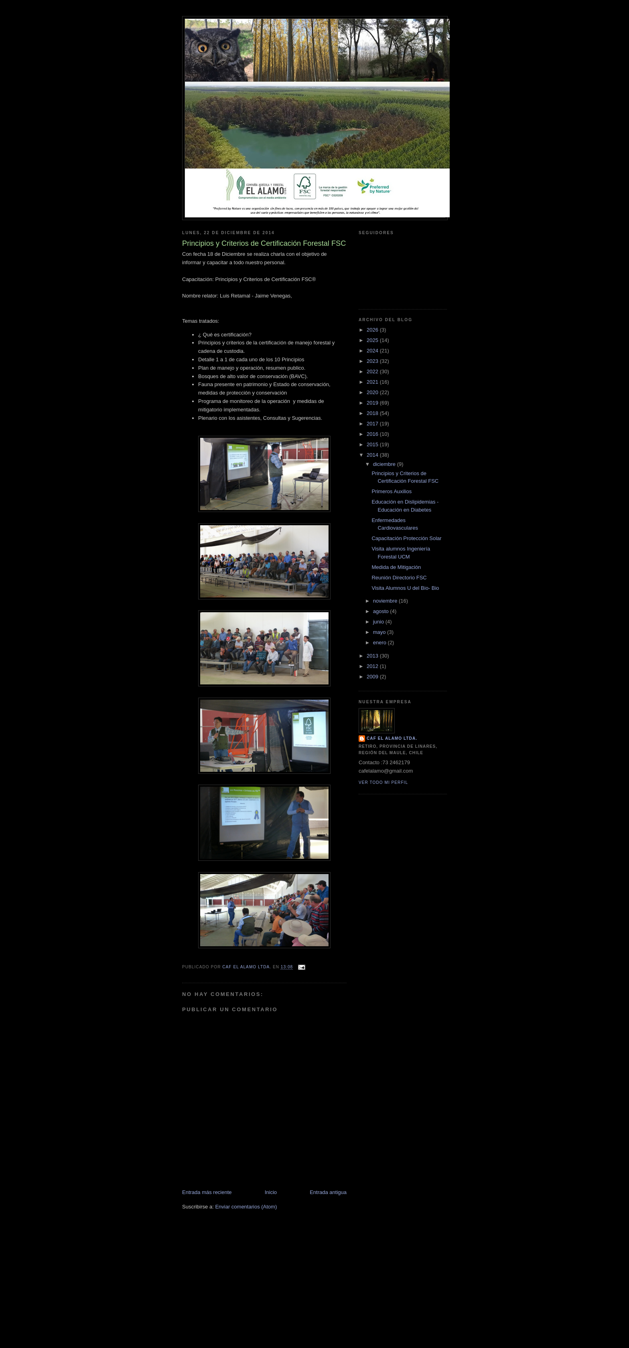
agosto (381, 611)
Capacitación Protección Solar (406, 538)
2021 (373, 382)
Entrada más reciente (207, 1192)
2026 (373, 330)
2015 (373, 444)
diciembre (385, 464)
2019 (373, 403)
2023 (373, 361)
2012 (373, 666)
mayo (380, 632)
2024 (373, 351)
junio (379, 622)
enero (380, 643)
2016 (373, 434)
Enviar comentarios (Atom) (246, 1207)
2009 (373, 677)
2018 (373, 413)
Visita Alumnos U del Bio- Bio (405, 588)
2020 (373, 392)
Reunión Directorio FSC (398, 578)
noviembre (386, 601)
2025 (373, 340)
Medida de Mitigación (396, 567)
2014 (373, 455)
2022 (373, 371)
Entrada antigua (328, 1192)
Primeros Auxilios (391, 491)
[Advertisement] (314, 1291)
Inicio (271, 1192)
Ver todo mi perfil (383, 782)
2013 (373, 656)
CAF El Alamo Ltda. (392, 738)
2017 (373, 424)
